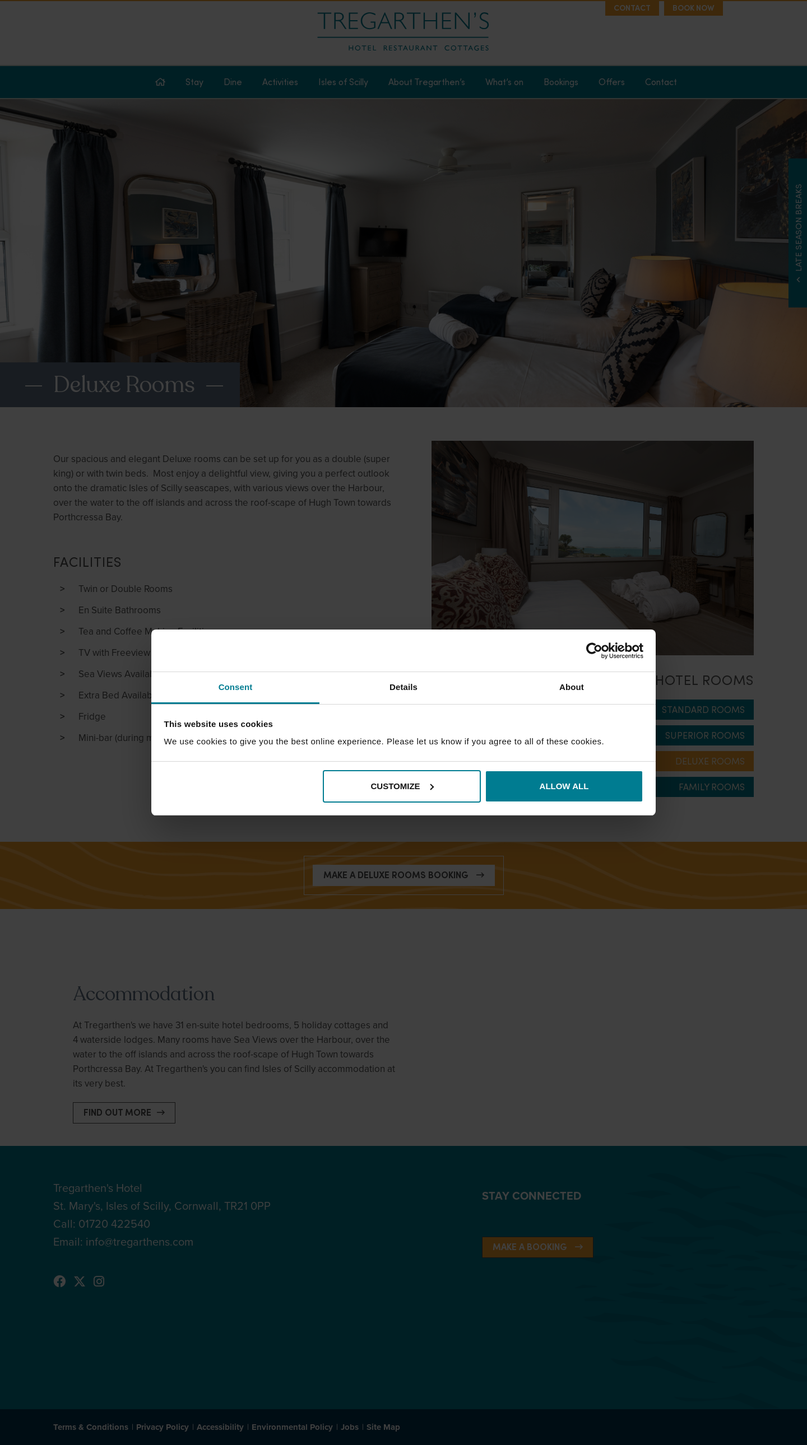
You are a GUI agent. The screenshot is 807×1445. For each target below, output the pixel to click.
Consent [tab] (236, 687)
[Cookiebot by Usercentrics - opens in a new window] (594, 650)
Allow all (564, 786)
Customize (402, 786)
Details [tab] (403, 687)
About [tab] (571, 687)
